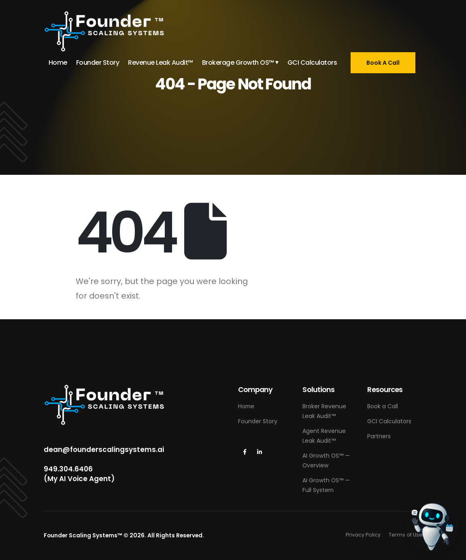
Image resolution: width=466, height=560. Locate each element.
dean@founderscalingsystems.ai (104, 449)
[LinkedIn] (259, 452)
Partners (379, 436)
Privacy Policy (363, 534)
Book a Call (382, 406)
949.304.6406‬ (68, 469)
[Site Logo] (104, 31)
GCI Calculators (312, 62)
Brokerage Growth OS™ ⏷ (240, 62)
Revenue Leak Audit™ (160, 62)
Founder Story (97, 62)
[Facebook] (244, 452)
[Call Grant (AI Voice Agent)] (432, 526)
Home (58, 62)
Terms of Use (406, 534)
